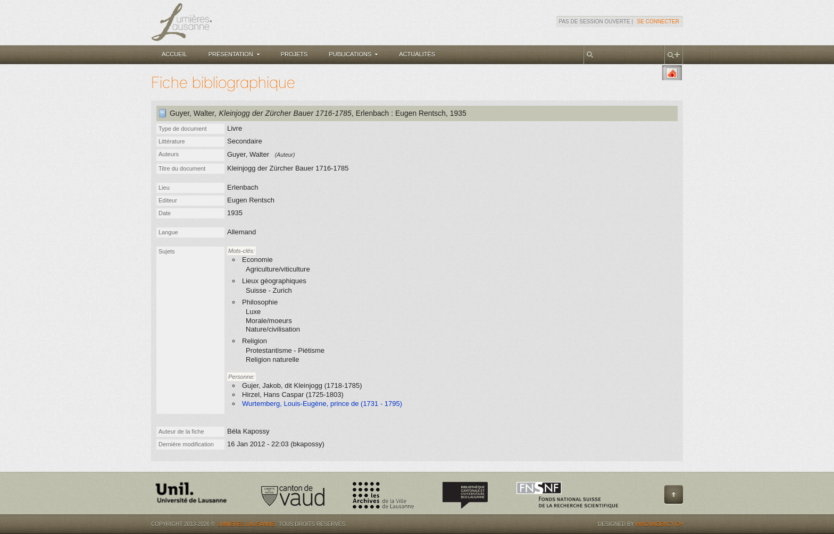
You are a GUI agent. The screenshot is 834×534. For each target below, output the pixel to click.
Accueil (174, 54)
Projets (294, 54)
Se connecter (658, 21)
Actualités (417, 54)
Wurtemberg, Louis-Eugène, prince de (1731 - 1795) (322, 404)
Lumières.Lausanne (246, 524)
